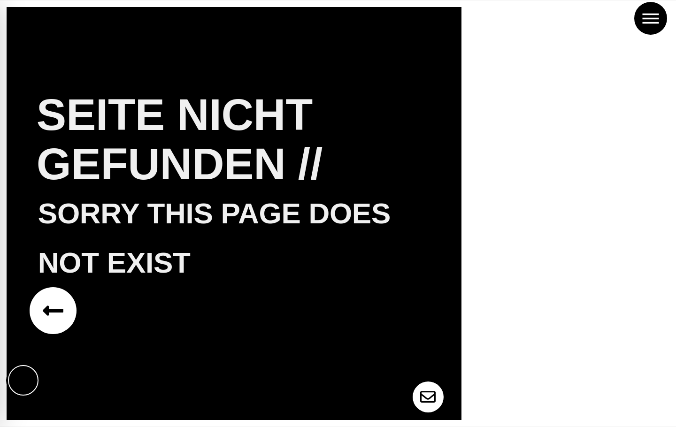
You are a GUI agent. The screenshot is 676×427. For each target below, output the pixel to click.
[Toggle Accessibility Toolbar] (23, 380)
